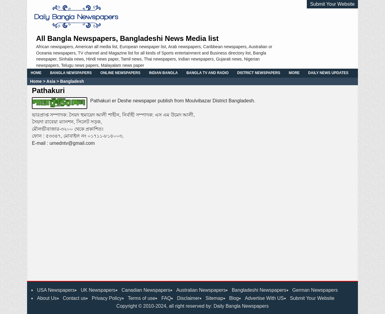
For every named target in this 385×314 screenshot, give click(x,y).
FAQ (166, 298)
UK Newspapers (98, 290)
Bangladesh (71, 81)
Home (36, 81)
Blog (234, 298)
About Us (47, 298)
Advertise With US (264, 298)
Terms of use (142, 298)
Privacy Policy (107, 298)
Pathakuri (48, 90)
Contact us (74, 298)
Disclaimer (188, 298)
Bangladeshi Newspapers (259, 290)
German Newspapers (315, 290)
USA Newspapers (56, 290)
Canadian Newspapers (146, 290)
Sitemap (214, 298)
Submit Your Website (332, 4)
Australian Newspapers (201, 290)
